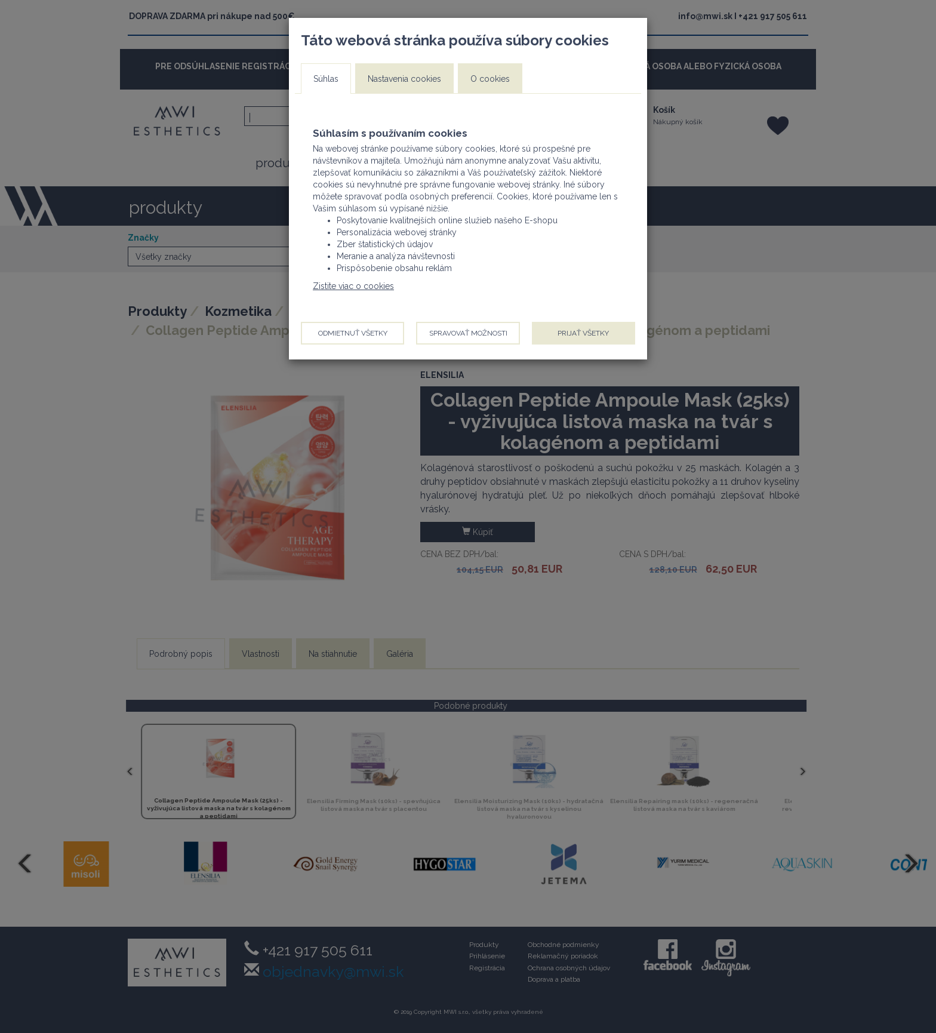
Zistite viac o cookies (353, 286)
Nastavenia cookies (404, 79)
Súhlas (325, 79)
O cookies (490, 79)
